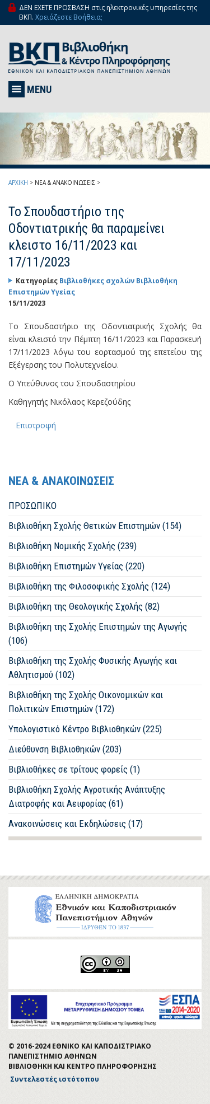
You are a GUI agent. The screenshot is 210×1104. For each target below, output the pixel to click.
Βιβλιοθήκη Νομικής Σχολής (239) (72, 545)
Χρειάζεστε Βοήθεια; (68, 17)
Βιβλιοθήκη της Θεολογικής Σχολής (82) (84, 606)
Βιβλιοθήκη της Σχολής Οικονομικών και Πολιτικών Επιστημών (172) (85, 701)
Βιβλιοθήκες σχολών (97, 281)
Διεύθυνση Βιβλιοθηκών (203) (65, 749)
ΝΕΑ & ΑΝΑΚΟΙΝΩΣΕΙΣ (65, 182)
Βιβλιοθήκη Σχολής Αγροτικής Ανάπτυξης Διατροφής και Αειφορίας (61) (86, 796)
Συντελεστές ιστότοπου (54, 1079)
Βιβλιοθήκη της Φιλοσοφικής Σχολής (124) (89, 586)
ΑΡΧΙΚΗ (18, 182)
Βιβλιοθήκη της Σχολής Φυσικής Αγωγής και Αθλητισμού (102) (92, 667)
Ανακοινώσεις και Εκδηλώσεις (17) (75, 823)
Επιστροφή (36, 425)
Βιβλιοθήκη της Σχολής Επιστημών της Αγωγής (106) (97, 633)
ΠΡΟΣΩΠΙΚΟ (32, 505)
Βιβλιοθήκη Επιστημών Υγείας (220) (76, 566)
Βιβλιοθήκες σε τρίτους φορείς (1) (74, 769)
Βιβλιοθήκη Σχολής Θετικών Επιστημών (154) (94, 525)
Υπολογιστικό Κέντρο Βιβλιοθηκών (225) (85, 729)
